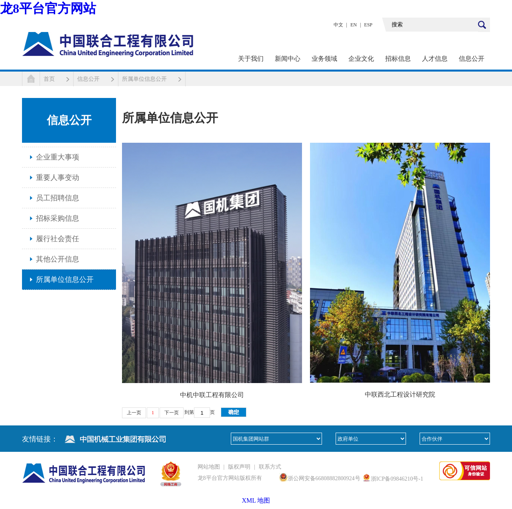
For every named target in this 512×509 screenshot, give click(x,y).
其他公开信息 (57, 259)
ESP (368, 25)
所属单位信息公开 (144, 79)
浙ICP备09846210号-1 (397, 479)
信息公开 (471, 58)
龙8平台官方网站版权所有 (230, 478)
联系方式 (270, 467)
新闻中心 (287, 58)
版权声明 (239, 467)
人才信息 (435, 58)
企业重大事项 (57, 157)
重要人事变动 (57, 178)
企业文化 (361, 58)
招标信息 (398, 58)
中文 (338, 25)
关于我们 (251, 58)
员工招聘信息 (57, 198)
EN (353, 25)
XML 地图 (256, 500)
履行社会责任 (57, 239)
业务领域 (324, 58)
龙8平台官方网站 (48, 8)
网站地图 (209, 467)
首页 (49, 79)
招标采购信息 (57, 218)
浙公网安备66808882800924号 (324, 478)
